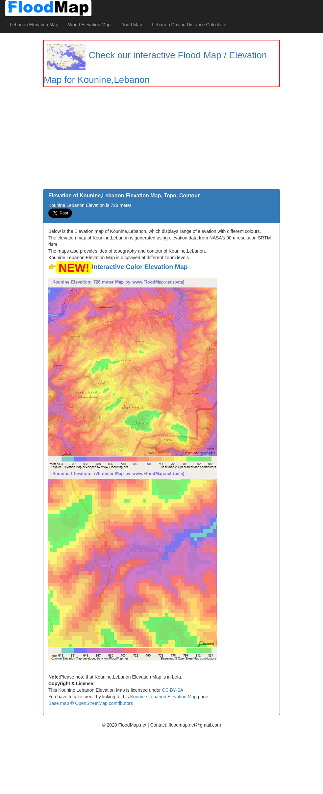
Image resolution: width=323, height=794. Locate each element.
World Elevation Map (89, 24)
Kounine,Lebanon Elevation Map (163, 696)
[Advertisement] (161, 140)
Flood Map (131, 24)
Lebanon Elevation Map (34, 24)
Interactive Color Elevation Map (140, 266)
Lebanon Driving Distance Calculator (189, 24)
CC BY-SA (173, 690)
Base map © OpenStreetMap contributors (90, 703)
